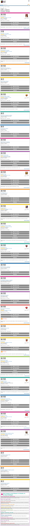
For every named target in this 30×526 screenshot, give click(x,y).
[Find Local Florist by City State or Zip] (15, 4)
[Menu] (28, 1)
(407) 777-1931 (16, 231)
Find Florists (2, 6)
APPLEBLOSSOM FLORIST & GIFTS (7, 433)
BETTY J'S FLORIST (4, 360)
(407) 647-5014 (16, 488)
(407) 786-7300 (16, 287)
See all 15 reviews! (26, 28)
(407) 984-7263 (16, 314)
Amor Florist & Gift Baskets (5, 308)
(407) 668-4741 (16, 214)
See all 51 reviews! (26, 322)
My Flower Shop (3, 174)
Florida (6, 6)
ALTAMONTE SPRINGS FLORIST (7, 280)
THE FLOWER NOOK (4, 155)
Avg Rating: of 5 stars (7, 17)
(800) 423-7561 (16, 86)
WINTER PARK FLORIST (5, 483)
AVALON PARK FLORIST (5, 96)
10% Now (5, 318)
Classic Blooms (3, 16)
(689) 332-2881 (16, 147)
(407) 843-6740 (16, 200)
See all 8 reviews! (26, 168)
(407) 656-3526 (16, 368)
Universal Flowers (4, 247)
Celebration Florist (4, 381)
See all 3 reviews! (26, 220)
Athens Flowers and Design (5, 141)
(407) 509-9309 (16, 333)
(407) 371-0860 (16, 102)
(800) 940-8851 (16, 439)
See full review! (27, 62)
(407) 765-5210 (16, 347)
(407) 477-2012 (16, 73)
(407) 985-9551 (16, 22)
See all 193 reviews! (26, 449)
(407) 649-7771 (16, 133)
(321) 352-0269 (16, 272)
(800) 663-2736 (16, 285)
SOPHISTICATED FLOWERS (6, 225)
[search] (29, 4)
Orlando (8, 6)
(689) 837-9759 (16, 475)
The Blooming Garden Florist (5, 398)
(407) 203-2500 (16, 120)
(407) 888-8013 (16, 56)
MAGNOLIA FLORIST (4, 295)
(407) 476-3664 (16, 300)
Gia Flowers (3, 341)
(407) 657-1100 (16, 441)
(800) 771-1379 (16, 366)
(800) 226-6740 (16, 198)
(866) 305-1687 (16, 180)
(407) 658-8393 (16, 161)
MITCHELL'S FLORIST (5, 33)
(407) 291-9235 (16, 39)
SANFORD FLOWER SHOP (5, 454)
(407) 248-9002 (16, 387)
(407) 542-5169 (16, 253)
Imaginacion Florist (4, 415)
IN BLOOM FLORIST (4, 128)
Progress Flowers (3, 208)
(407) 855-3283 (16, 182)
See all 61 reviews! (26, 187)
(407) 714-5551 (16, 421)
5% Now (4, 351)
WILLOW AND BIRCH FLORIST (6, 115)
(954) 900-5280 (16, 233)
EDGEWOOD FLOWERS (5, 50)
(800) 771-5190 (16, 460)
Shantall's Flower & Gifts (5, 328)
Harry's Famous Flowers (5, 81)
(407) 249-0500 (16, 88)
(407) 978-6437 (16, 404)
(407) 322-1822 (16, 461)
